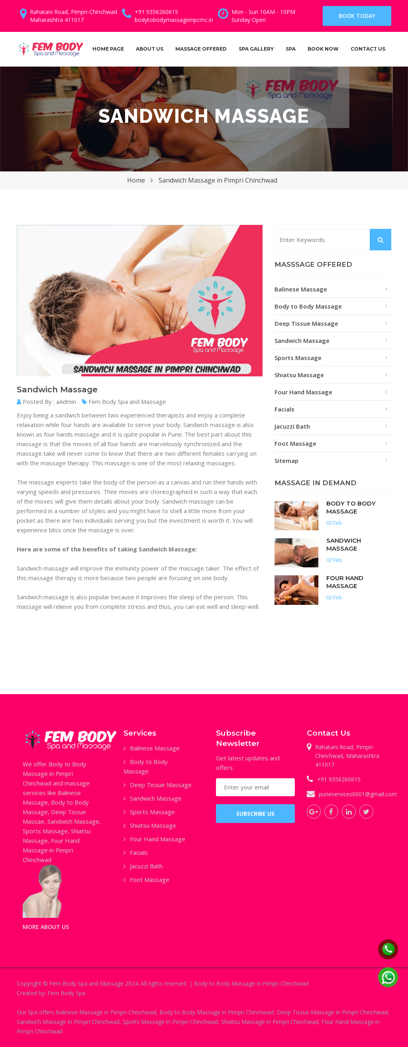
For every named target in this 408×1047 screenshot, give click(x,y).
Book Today (357, 16)
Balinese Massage (301, 289)
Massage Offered (201, 55)
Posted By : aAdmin (46, 401)
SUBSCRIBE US (255, 813)
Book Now (323, 49)
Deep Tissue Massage (306, 323)
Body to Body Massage (308, 306)
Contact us (368, 49)
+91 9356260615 (339, 779)
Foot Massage (295, 443)
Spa (293, 55)
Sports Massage (298, 358)
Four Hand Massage (303, 392)
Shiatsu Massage (299, 375)
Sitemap (286, 460)
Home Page (108, 49)
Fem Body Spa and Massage (124, 401)
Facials (284, 409)
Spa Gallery (256, 49)
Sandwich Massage (302, 340)
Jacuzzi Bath (292, 426)
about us (149, 49)
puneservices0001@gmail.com (358, 794)
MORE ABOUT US (46, 927)
